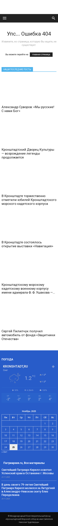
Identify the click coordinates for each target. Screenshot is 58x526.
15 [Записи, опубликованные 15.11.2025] (45, 435)
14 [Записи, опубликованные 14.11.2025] (37, 435)
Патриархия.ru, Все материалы (24, 463)
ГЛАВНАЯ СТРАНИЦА (41, 55)
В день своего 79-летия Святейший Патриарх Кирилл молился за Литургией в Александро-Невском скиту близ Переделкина (28, 490)
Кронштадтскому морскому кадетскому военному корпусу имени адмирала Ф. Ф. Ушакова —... (28, 288)
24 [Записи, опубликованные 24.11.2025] (5, 447)
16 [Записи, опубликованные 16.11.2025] (52, 435)
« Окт (4, 451)
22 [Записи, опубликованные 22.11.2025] (45, 441)
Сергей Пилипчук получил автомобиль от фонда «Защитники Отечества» (28, 335)
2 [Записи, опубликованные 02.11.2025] (52, 423)
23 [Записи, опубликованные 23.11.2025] (52, 441)
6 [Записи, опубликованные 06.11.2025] (29, 429)
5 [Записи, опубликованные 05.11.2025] (21, 429)
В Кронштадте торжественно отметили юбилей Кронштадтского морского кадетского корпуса (29, 200)
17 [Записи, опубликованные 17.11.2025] (5, 441)
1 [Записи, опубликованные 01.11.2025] (45, 423)
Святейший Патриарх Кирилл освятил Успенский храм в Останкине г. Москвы (28, 471)
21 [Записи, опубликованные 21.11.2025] (37, 441)
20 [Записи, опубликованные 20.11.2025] (29, 441)
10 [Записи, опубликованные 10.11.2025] (5, 435)
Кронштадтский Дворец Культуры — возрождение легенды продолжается (28, 153)
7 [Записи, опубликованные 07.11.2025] (37, 429)
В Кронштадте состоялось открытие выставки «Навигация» (27, 244)
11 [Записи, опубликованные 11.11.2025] (13, 435)
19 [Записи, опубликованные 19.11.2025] (21, 441)
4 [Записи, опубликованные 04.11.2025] (13, 429)
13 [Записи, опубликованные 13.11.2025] (29, 435)
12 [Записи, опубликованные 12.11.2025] (21, 435)
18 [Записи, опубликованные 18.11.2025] (13, 441)
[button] (53, 18)
